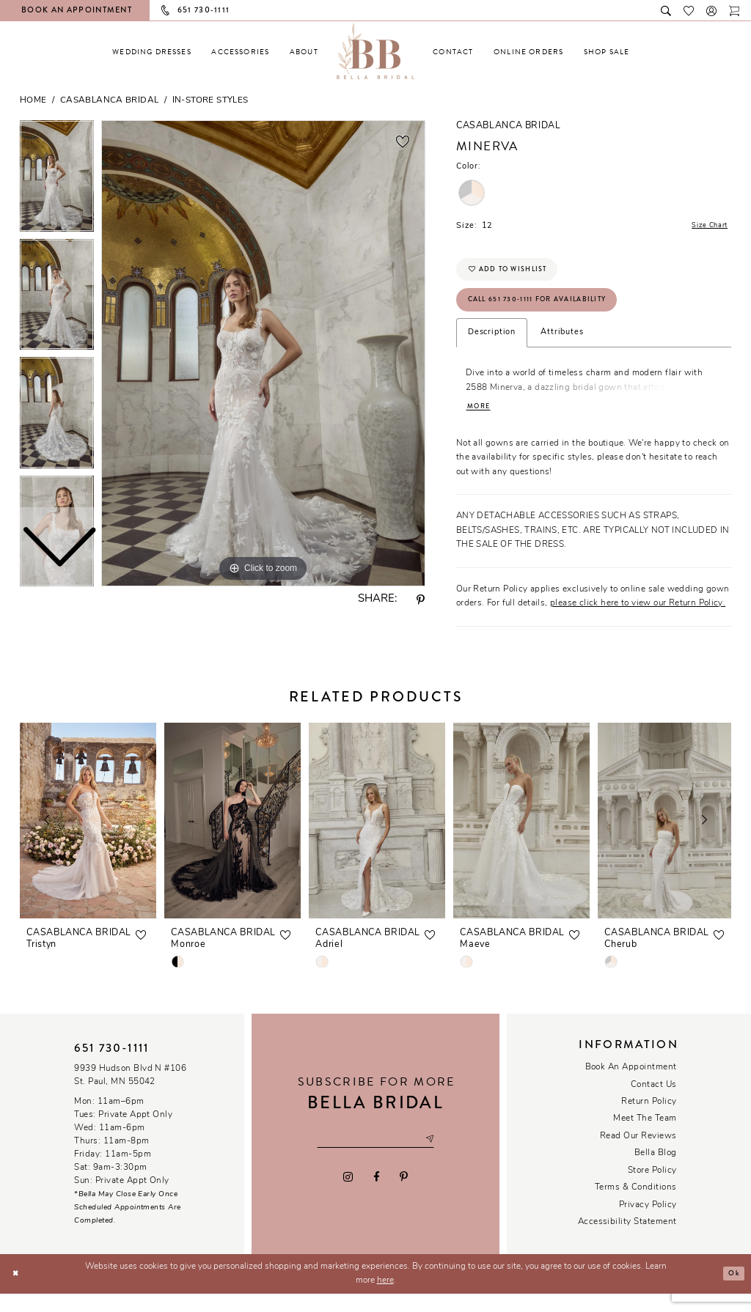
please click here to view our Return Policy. (637, 621)
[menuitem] (151, 52)
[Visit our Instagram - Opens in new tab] (348, 1197)
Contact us (654, 1102)
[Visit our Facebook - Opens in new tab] (376, 1197)
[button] (711, 10)
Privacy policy (648, 1222)
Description (492, 348)
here (385, 1298)
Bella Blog (655, 1171)
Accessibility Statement (627, 1240)
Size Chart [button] (705, 227)
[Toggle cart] (734, 10)
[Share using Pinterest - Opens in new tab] (421, 600)
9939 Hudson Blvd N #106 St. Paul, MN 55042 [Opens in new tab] (130, 1094)
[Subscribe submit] (441, 1158)
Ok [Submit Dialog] (731, 1291)
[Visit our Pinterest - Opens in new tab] (403, 1197)
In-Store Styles (210, 100)
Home (33, 100)
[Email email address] (375, 1158)
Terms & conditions (636, 1205)
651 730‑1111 (111, 1066)
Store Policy (652, 1188)
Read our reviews (638, 1154)
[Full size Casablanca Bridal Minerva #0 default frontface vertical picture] (263, 353)
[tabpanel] (263, 353)
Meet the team (644, 1136)
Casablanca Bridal (109, 100)
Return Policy (648, 1120)
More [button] (481, 424)
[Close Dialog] (17, 1292)
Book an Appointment (631, 1085)
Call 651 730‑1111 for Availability (553, 312)
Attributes (562, 348)
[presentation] (88, 838)
